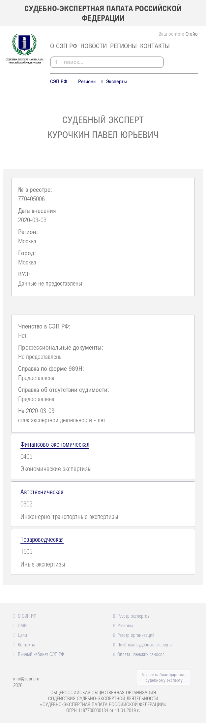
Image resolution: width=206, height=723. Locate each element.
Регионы (123, 46)
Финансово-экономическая (54, 444)
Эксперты (116, 81)
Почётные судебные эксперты (145, 644)
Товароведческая (42, 539)
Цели (22, 635)
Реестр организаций (136, 635)
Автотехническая (41, 491)
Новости (93, 46)
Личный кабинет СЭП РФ (41, 654)
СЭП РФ (58, 81)
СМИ (22, 625)
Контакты (155, 46)
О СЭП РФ (63, 46)
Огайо (192, 34)
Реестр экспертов (133, 616)
